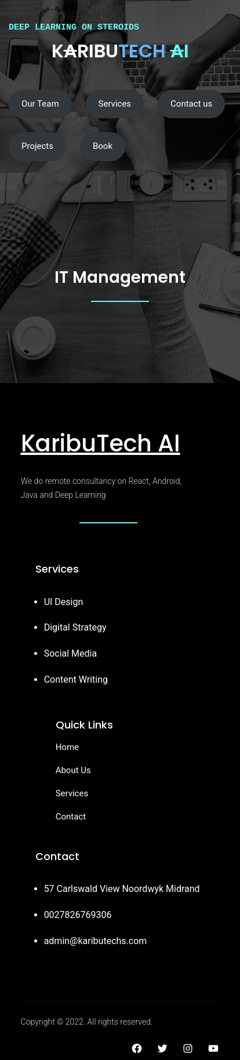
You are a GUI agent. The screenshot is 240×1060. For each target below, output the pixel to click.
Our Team (40, 104)
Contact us (191, 104)
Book (102, 146)
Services (115, 104)
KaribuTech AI (100, 443)
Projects (37, 146)
